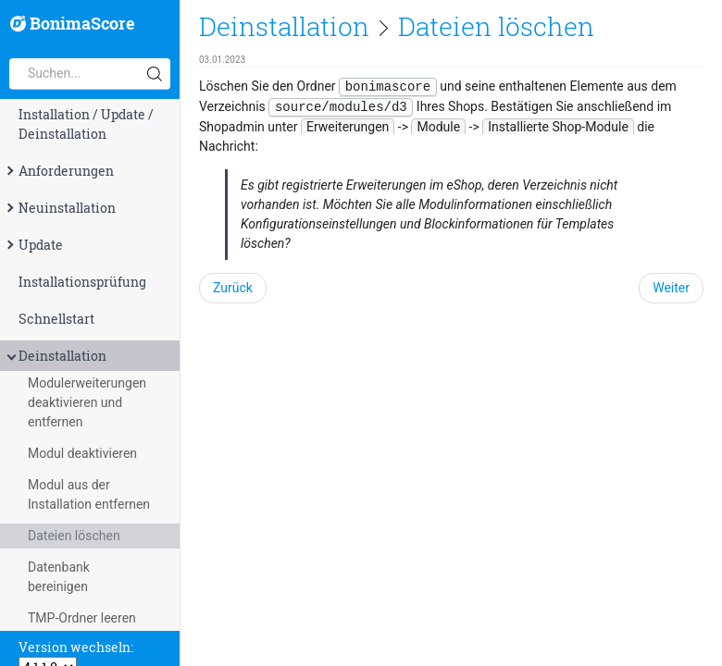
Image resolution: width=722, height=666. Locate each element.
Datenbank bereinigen (59, 577)
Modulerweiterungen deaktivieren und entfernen (87, 402)
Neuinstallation (60, 207)
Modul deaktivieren (82, 453)
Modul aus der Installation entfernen (89, 494)
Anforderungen (59, 170)
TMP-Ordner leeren (82, 617)
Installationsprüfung (82, 281)
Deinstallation (55, 355)
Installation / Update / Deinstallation (86, 123)
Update (33, 244)
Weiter (671, 287)
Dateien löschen (74, 535)
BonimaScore (73, 24)
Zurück (233, 287)
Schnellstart (56, 318)
